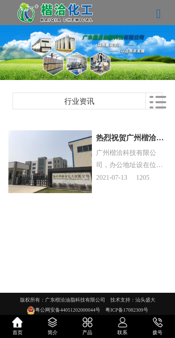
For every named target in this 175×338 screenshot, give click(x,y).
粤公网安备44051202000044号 (70, 310)
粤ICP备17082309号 (126, 310)
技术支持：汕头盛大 (132, 300)
